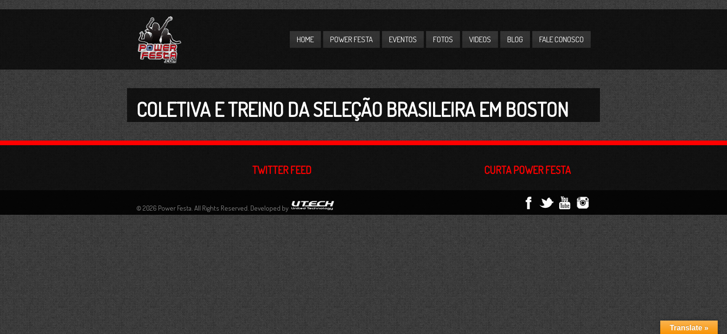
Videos (480, 39)
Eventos (403, 39)
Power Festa (351, 39)
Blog (515, 39)
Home (305, 39)
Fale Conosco (561, 39)
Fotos (443, 39)
